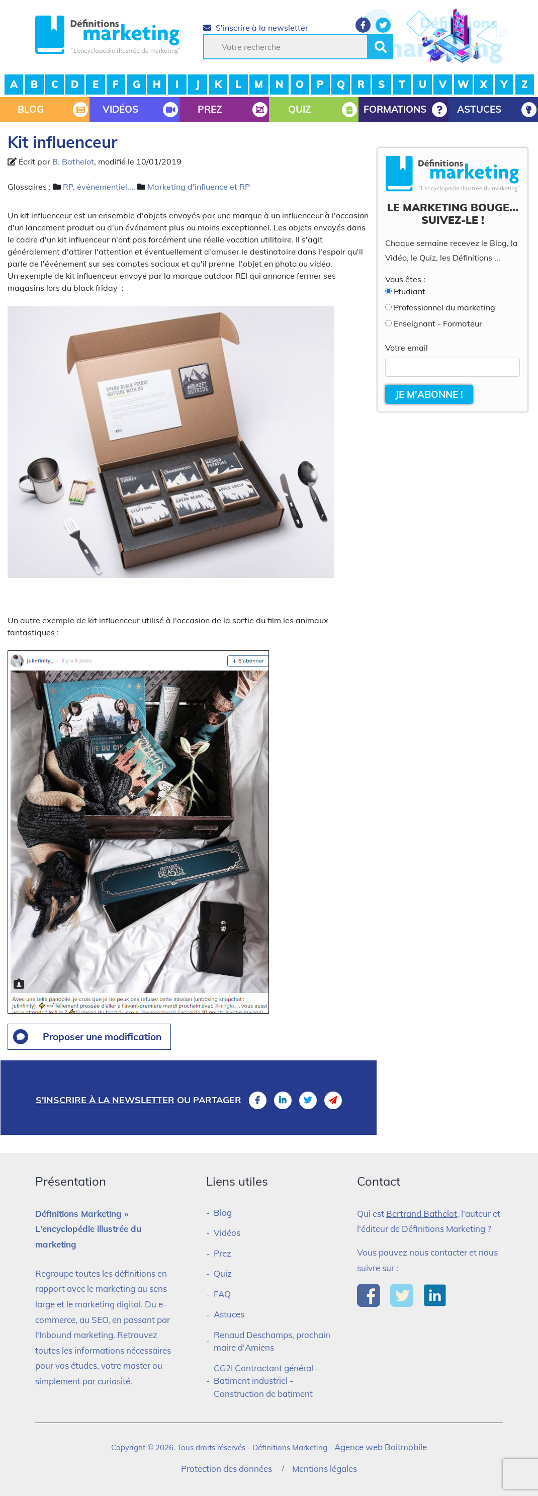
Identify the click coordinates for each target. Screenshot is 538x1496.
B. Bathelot (73, 161)
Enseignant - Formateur (438, 323)
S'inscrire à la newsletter (255, 28)
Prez (222, 1253)
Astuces (229, 1314)
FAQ (222, 1294)
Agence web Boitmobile (380, 1447)
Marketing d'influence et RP (198, 187)
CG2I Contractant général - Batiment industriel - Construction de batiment (266, 1381)
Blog (223, 1212)
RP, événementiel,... (99, 187)
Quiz (223, 1273)
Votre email (406, 348)
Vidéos (227, 1232)
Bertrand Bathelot (421, 1213)
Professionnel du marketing (444, 307)
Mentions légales (324, 1468)
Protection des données (226, 1468)
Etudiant (409, 291)
